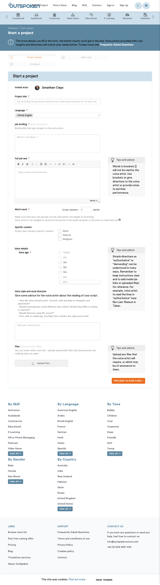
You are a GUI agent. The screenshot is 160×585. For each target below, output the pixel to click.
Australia (63, 460)
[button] (18, 159)
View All (15, 448)
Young (110, 443)
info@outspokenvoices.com (122, 537)
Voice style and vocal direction (57, 299)
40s (63, 262)
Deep (110, 427)
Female (12, 466)
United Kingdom (67, 493)
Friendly (111, 432)
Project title (22, 91)
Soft (109, 438)
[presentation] (7, 15)
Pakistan (62, 477)
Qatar (61, 482)
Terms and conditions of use (74, 533)
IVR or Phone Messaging (21, 432)
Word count (22, 204)
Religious (65, 234)
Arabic (61, 410)
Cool (109, 416)
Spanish (62, 443)
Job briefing (39, 121)
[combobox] (58, 110)
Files (57, 345)
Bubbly (111, 405)
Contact (62, 552)
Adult (63, 226)
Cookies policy (66, 546)
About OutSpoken (18, 559)
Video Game (15, 443)
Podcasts (13, 438)
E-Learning (14, 427)
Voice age (25, 247)
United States (65, 499)
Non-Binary (14, 471)
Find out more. (77, 579)
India (60, 466)
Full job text (22, 153)
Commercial (15, 416)
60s (63, 272)
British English (65, 416)
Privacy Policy (65, 540)
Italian (61, 438)
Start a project (27, 28)
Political (65, 230)
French (61, 421)
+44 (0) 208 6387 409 (119, 542)
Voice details (21, 243)
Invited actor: (22, 82)
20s (63, 252)
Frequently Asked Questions (116, 44)
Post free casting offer (20, 533)
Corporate (113, 421)
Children (112, 410)
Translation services (19, 552)
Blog (10, 546)
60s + (64, 276)
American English (67, 405)
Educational (14, 421)
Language (21, 105)
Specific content (34, 224)
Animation (14, 405)
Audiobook (14, 410)
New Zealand (65, 471)
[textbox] (34, 110)
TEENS (65, 247)
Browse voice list (17, 527)
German (62, 427)
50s (63, 267)
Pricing (12, 540)
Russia (61, 488)
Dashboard (13, 28)
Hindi (60, 432)
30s (63, 257)
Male (10, 460)
